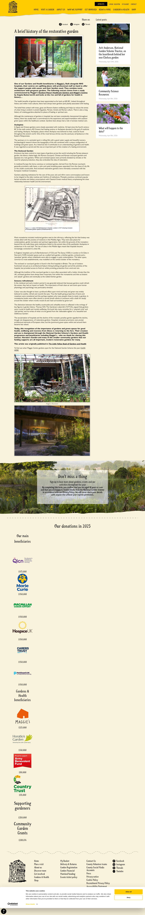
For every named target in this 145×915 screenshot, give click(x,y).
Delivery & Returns (68, 864)
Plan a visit (39, 864)
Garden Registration (68, 867)
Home (36, 9)
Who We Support (74, 9)
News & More (105, 9)
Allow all (129, 899)
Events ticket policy (68, 877)
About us (38, 867)
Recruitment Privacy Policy (98, 883)
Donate (101, 4)
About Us (61, 9)
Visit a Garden (47, 9)
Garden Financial (67, 870)
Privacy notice (92, 876)
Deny (128, 904)
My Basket (125, 4)
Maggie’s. (61, 83)
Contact (133, 4)
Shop (134, 9)
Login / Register (114, 4)
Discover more (40, 870)
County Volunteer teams (96, 864)
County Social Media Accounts (95, 869)
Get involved (91, 9)
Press (88, 873)
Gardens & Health (121, 9)
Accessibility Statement (96, 886)
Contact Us (91, 861)
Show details (30, 911)
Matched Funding (67, 873)
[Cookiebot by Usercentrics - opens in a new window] (12, 911)
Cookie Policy (92, 879)
